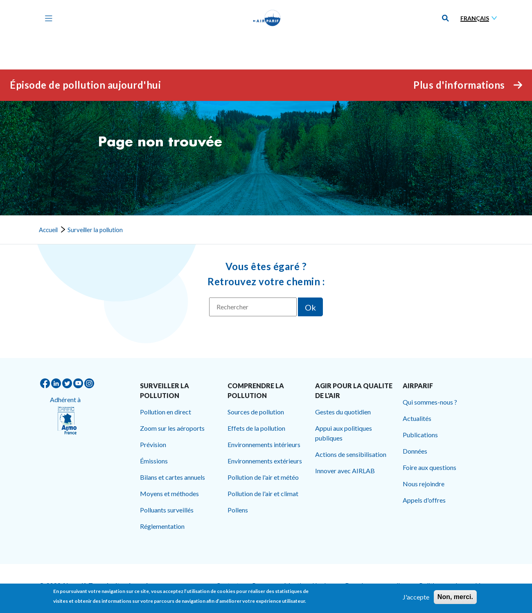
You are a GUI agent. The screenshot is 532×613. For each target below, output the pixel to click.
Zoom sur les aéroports (172, 428)
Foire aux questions (429, 467)
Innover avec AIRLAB (345, 470)
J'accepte (416, 599)
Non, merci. (455, 598)
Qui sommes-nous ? (430, 402)
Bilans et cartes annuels (172, 477)
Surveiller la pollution (95, 229)
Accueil (48, 229)
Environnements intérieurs (264, 444)
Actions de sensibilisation (350, 454)
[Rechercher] (253, 307)
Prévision (153, 444)
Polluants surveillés (167, 510)
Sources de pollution (256, 412)
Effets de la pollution (256, 428)
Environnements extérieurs (265, 461)
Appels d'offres (424, 500)
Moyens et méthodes (169, 493)
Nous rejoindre (423, 484)
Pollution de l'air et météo (263, 477)
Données (415, 451)
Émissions (154, 461)
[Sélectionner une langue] (480, 18)
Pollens (238, 510)
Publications (420, 434)
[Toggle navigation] (47, 18)
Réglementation (162, 526)
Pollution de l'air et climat (263, 493)
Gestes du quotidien (343, 412)
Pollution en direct (165, 412)
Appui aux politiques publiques (343, 433)
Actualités (417, 418)
